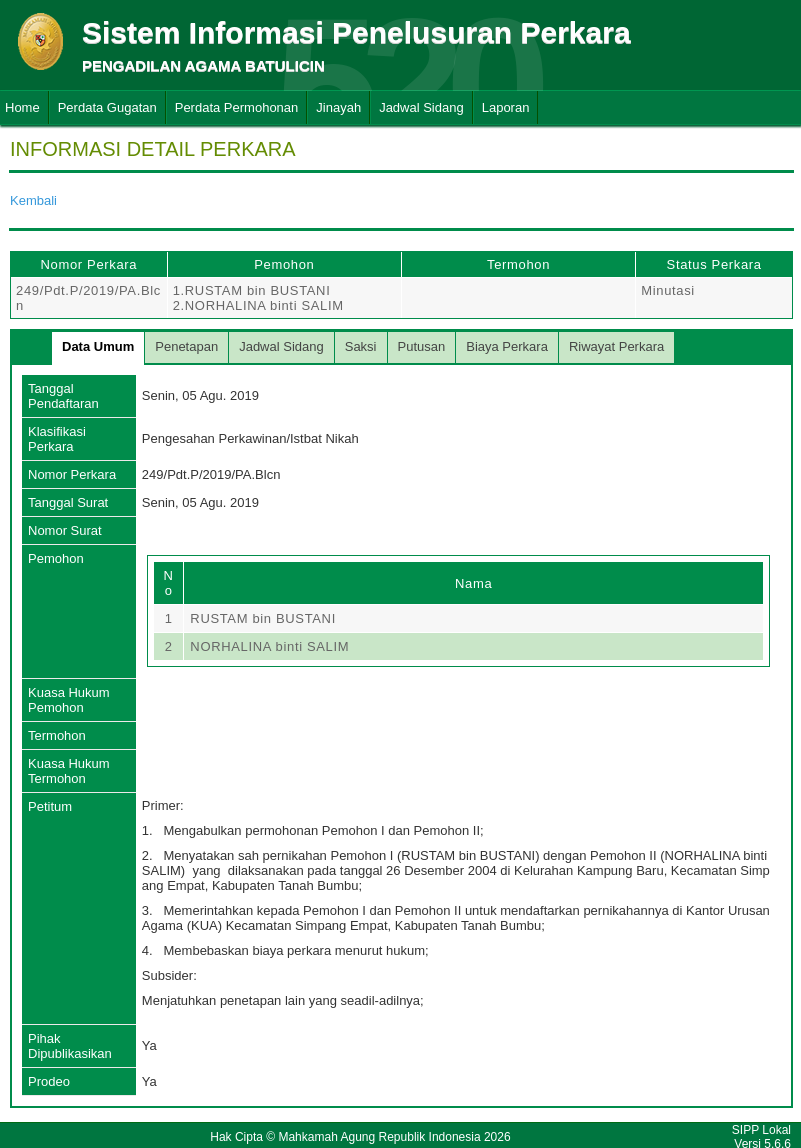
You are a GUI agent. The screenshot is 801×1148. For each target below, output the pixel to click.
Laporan (506, 107)
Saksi (361, 346)
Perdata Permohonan (237, 107)
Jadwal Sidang (421, 107)
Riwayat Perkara (616, 346)
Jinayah (338, 107)
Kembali (33, 200)
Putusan (422, 346)
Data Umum (98, 346)
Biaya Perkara (507, 346)
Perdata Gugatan (107, 107)
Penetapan (186, 346)
